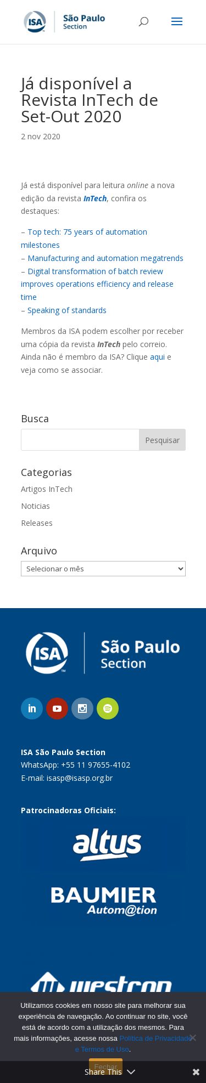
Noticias (35, 506)
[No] (192, 1037)
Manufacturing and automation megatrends (105, 258)
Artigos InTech (47, 489)
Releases (37, 523)
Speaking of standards (67, 310)
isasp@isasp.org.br (80, 778)
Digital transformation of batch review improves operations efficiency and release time (97, 284)
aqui (157, 356)
